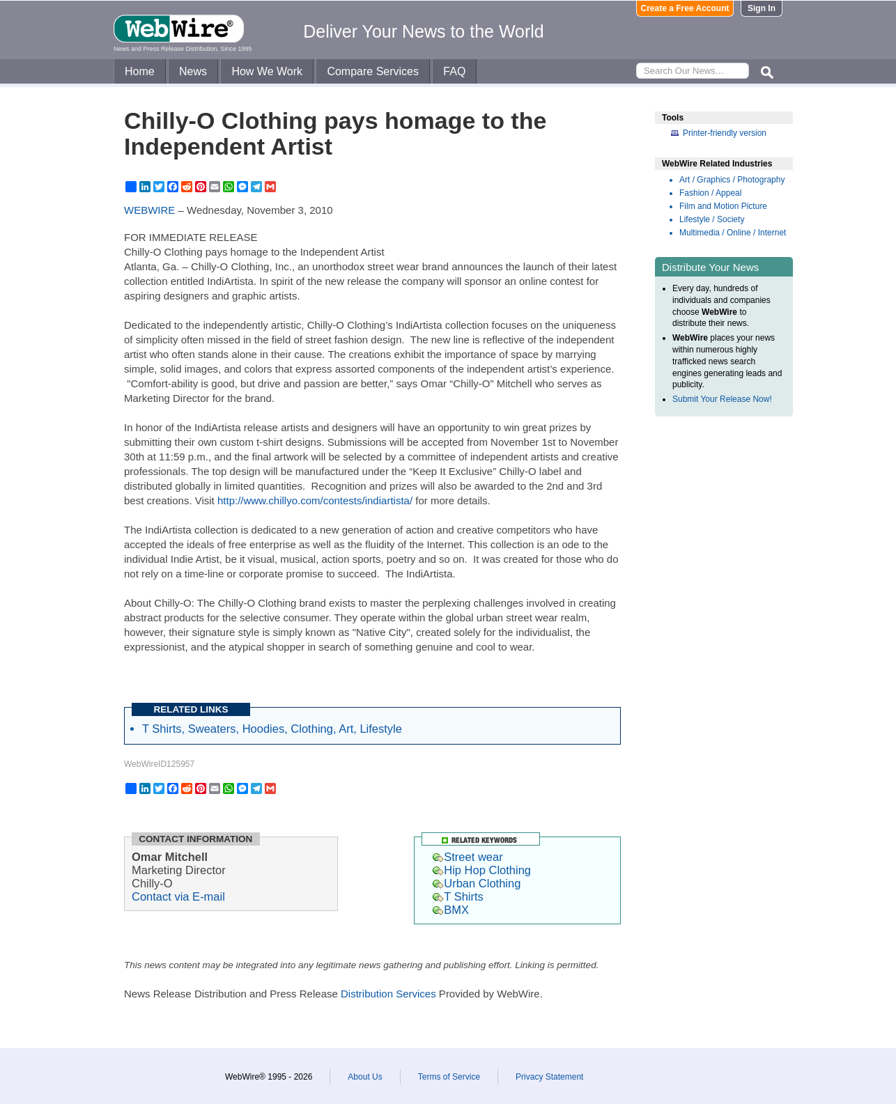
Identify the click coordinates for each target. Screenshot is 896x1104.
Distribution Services (388, 994)
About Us (365, 1077)
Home (140, 71)
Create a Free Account (685, 8)
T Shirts (458, 896)
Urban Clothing (476, 883)
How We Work (266, 71)
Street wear (467, 856)
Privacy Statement (549, 1077)
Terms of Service (449, 1077)
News (193, 71)
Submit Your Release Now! (722, 399)
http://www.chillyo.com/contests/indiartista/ (314, 500)
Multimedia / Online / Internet (732, 233)
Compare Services (373, 71)
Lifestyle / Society (711, 219)
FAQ (454, 71)
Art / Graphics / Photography (732, 180)
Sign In (761, 8)
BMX (451, 909)
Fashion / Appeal (710, 193)
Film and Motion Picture (723, 206)
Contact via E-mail (178, 896)
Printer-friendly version (724, 133)
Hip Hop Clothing (482, 870)
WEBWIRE (149, 210)
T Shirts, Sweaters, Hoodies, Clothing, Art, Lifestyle (272, 728)
